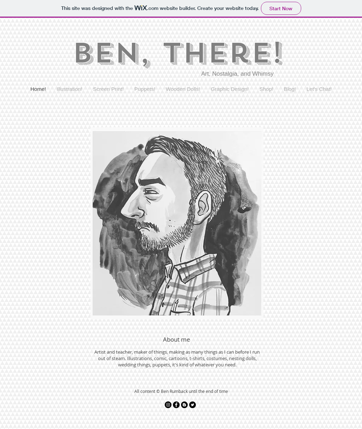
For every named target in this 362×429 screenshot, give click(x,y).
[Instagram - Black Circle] (168, 404)
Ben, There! (177, 53)
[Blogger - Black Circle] (184, 404)
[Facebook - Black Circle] (176, 404)
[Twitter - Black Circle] (192, 404)
